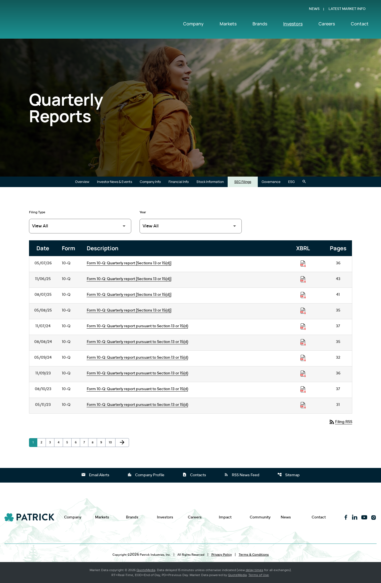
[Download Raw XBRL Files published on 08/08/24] (303, 342)
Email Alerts (95, 474)
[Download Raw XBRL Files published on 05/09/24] (303, 358)
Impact (225, 517)
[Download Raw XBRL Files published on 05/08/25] (303, 311)
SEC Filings (242, 181)
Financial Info (179, 181)
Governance (271, 181)
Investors (293, 24)
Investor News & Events (114, 181)
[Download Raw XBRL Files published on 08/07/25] (303, 295)
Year (143, 212)
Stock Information (210, 181)
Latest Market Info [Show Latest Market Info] (347, 9)
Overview (82, 181)
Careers (327, 24)
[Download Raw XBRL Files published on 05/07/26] (303, 263)
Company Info (150, 181)
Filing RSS (340, 422)
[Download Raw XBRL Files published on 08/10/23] (303, 389)
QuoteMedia (145, 570)
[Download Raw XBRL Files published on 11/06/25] (303, 279)
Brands (260, 24)
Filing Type (37, 212)
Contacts (194, 474)
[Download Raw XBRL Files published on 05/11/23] (303, 405)
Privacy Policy (221, 554)
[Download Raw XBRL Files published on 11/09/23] (303, 374)
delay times (254, 570)
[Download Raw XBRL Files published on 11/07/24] (303, 326)
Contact (360, 24)
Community (260, 517)
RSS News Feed (241, 474)
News (314, 9)
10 (112, 442)
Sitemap (288, 474)
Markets (228, 24)
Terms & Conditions (254, 554)
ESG (291, 181)
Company (193, 24)
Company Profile (145, 474)
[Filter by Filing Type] (80, 226)
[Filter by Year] (191, 226)
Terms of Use (258, 575)
